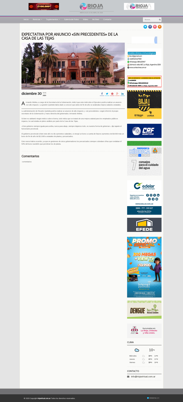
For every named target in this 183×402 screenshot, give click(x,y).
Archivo (95, 19)
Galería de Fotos (71, 19)
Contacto (107, 19)
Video (85, 19)
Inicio (26, 19)
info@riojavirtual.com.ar (143, 376)
